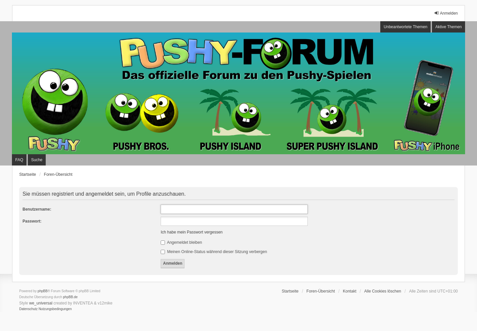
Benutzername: (37, 209)
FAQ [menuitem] (19, 160)
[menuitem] (28, 309)
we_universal (40, 303)
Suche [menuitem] (36, 160)
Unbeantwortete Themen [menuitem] (405, 27)
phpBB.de (70, 297)
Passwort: (32, 221)
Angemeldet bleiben (181, 242)
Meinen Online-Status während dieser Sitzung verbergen (214, 251)
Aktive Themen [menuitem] (448, 27)
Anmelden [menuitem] (446, 13)
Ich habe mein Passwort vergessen (192, 232)
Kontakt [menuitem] (349, 291)
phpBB (43, 291)
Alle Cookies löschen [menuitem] (382, 291)
